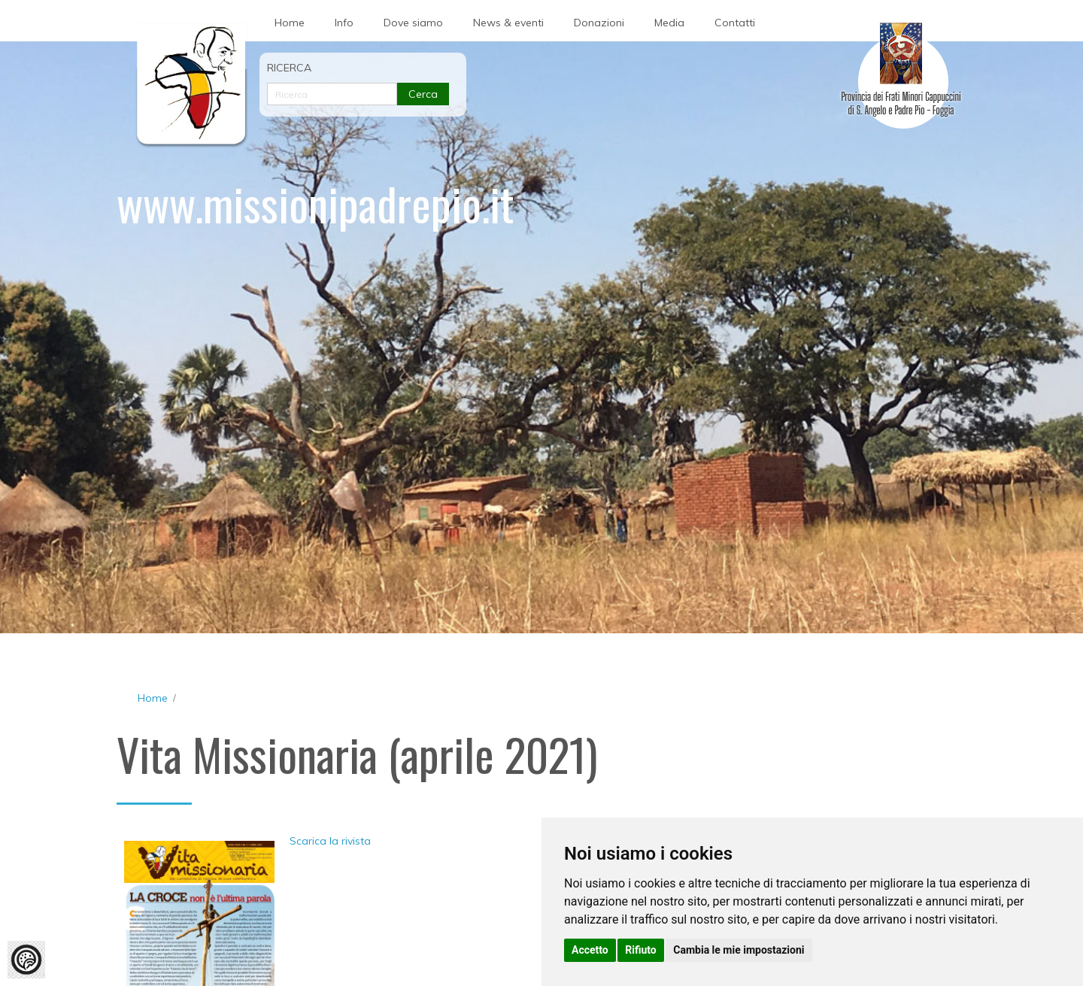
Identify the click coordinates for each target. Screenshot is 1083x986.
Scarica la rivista (330, 841)
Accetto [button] (590, 950)
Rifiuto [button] (641, 950)
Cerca (423, 94)
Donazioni (599, 22)
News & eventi (508, 22)
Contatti (734, 22)
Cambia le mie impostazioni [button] (738, 950)
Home (290, 22)
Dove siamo (413, 22)
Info (344, 22)
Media (669, 22)
